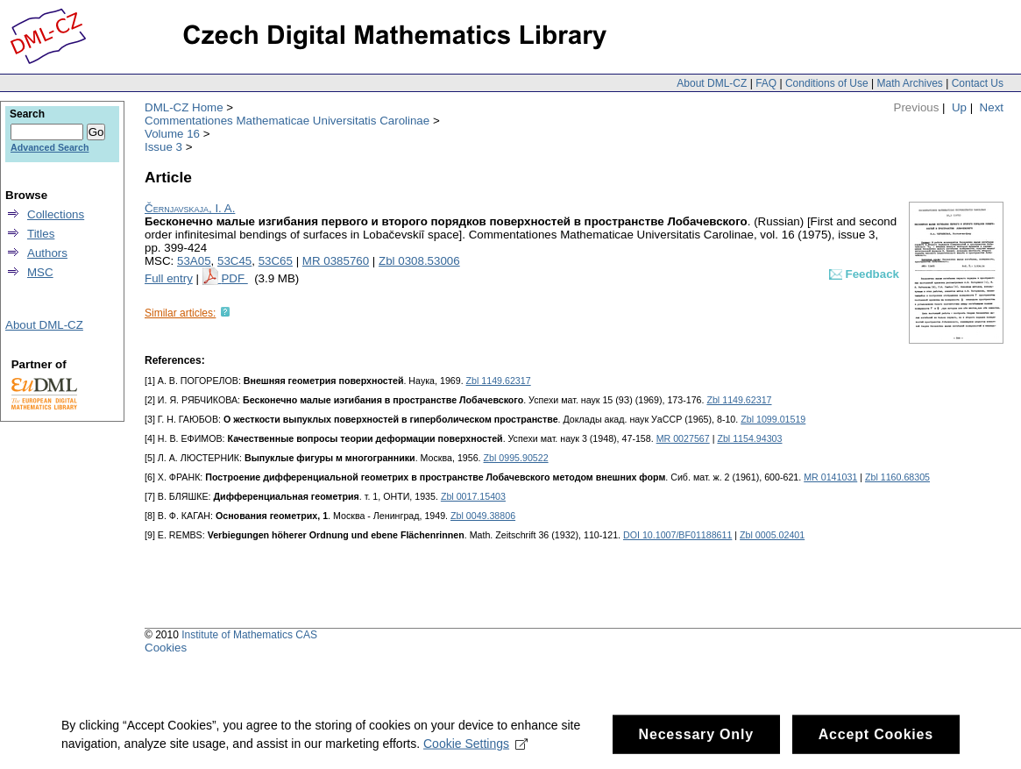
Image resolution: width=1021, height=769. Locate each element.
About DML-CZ (712, 83)
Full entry (169, 278)
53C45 (234, 260)
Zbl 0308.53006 (419, 260)
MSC (40, 272)
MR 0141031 (830, 477)
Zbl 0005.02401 (772, 535)
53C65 (276, 260)
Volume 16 (172, 133)
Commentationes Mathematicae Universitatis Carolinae (287, 120)
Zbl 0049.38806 (482, 515)
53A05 (194, 260)
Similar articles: (180, 313)
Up (959, 107)
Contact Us (977, 83)
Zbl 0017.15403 (473, 496)
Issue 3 (163, 146)
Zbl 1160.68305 (897, 477)
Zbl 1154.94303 (749, 438)
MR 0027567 (683, 438)
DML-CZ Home (184, 107)
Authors (47, 253)
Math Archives (909, 83)
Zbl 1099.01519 (773, 419)
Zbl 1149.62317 (498, 380)
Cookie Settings (475, 749)
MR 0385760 (335, 260)
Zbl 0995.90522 (516, 457)
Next (991, 107)
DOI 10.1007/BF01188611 (677, 535)
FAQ (765, 83)
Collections (55, 214)
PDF (234, 278)
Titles (40, 233)
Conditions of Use (827, 83)
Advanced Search (50, 147)
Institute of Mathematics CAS (249, 635)
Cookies (166, 647)
